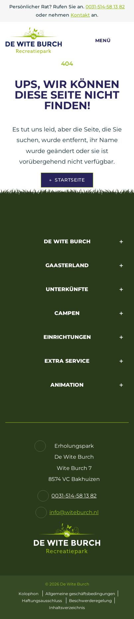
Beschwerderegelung (90, 600)
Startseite (67, 180)
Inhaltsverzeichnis (67, 607)
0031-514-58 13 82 (105, 7)
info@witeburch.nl (74, 512)
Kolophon (28, 593)
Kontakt (80, 15)
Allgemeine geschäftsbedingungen (80, 593)
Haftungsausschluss (42, 600)
